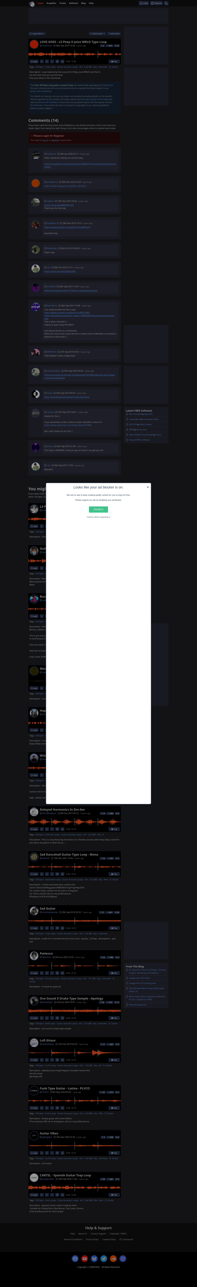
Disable (98, 509)
